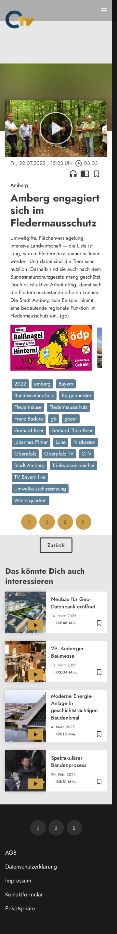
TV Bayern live (30, 477)
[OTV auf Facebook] (56, 828)
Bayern (65, 383)
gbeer (70, 418)
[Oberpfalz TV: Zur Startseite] (20, 19)
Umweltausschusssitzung (40, 488)
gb (54, 418)
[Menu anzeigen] (104, 10)
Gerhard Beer (29, 430)
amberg (42, 383)
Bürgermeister (76, 395)
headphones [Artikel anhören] (73, 173)
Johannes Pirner (31, 442)
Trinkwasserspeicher (73, 465)
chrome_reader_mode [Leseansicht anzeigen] (84, 173)
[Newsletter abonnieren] (38, 828)
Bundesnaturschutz (34, 395)
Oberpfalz (25, 453)
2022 (20, 383)
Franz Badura (28, 418)
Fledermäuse (28, 407)
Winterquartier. (30, 500)
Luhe (61, 442)
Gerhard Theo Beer (72, 430)
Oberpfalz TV (59, 453)
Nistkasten (84, 442)
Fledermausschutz (68, 407)
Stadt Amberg (29, 465)
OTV (87, 453)
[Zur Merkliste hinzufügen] (96, 173)
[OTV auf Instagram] (74, 828)
